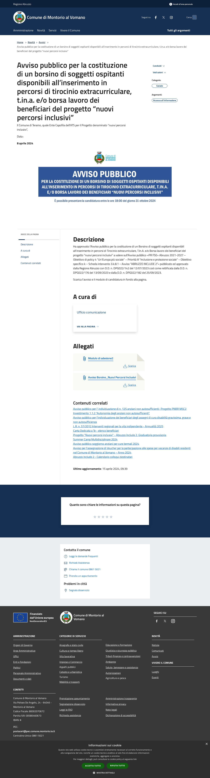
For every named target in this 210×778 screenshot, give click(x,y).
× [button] (206, 744)
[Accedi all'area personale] (181, 4)
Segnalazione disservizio (72, 704)
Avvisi (42, 42)
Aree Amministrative (24, 651)
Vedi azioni (160, 72)
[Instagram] (165, 17)
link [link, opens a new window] (135, 759)
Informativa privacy (116, 704)
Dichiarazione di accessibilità (121, 715)
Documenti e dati (22, 679)
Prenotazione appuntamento (74, 698)
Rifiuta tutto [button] (117, 765)
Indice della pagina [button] (30, 234)
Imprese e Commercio (70, 662)
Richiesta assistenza (70, 715)
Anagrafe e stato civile (71, 645)
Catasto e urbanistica (70, 672)
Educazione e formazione (119, 645)
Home (20, 42)
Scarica (129, 366)
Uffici (16, 656)
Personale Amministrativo (27, 673)
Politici (16, 667)
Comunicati (158, 651)
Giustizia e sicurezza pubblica (121, 650)
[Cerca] (193, 17)
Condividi (159, 66)
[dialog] (105, 759)
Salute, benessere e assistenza (122, 667)
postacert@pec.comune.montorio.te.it (34, 731)
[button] (105, 772)
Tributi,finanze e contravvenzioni (123, 656)
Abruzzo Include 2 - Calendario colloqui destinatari (102, 457)
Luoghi (155, 672)
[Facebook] (150, 17)
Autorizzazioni (113, 673)
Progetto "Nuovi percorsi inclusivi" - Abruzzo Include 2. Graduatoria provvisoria (119, 435)
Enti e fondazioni (22, 662)
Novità (31, 42)
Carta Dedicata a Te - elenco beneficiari (96, 431)
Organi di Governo (22, 645)
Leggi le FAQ (66, 710)
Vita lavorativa (67, 656)
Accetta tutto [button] (93, 765)
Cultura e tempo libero (71, 651)
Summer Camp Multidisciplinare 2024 (95, 439)
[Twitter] (157, 17)
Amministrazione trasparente (121, 698)
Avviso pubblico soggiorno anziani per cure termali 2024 (106, 444)
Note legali (111, 710)
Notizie (155, 645)
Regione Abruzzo (22, 4)
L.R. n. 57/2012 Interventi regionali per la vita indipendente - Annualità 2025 (118, 426)
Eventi (155, 677)
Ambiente (111, 662)
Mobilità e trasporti (69, 682)
